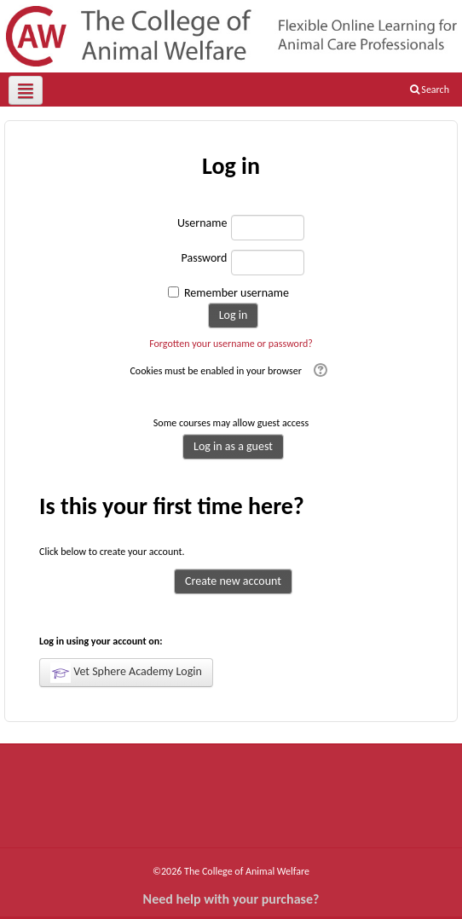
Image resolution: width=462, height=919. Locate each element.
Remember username (236, 293)
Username (202, 223)
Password (205, 258)
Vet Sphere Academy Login (126, 672)
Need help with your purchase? (231, 899)
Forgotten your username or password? (231, 344)
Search (429, 89)
